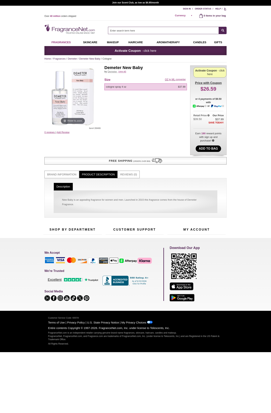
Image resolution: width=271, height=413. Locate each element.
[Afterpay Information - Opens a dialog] (200, 119)
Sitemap (150, 262)
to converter (175, 83)
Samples (69, 259)
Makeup (113, 42)
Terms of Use (56, 384)
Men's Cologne (51, 268)
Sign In (187, 9)
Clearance (69, 283)
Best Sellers (70, 277)
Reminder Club (196, 259)
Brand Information (61, 159)
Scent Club (70, 288)
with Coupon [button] (208, 71)
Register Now (174, 259)
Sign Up (203, 228)
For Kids (88, 253)
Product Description (98, 159)
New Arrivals (91, 271)
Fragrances (61, 42)
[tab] (61, 160)
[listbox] (146, 91)
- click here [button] (135, 51)
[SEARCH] (223, 30)
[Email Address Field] (88, 228)
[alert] (184, 15)
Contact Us (111, 259)
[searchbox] (163, 30)
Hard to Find (90, 283)
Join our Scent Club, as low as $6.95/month (135, 2)
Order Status (203, 9)
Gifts (218, 42)
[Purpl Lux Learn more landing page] (196, 270)
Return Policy (133, 253)
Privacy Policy (76, 384)
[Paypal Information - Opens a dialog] (217, 120)
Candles (88, 265)
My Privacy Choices (133, 384)
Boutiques (48, 280)
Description (63, 172)
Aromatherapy (72, 271)
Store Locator (133, 284)
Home (47, 58)
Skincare (90, 42)
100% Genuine (134, 278)
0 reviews (49, 132)
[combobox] (167, 30)
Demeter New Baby (90, 58)
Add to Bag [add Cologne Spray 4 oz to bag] (208, 144)
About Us (111, 265)
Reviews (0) (128, 159)
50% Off (68, 253)
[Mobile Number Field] (156, 228)
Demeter (73, 58)
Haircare (135, 42)
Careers (150, 278)
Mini (86, 277)
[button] (72, 140)
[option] (145, 91)
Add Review (63, 132)
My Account (173, 253)
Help (218, 9)
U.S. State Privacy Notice (103, 384)
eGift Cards (112, 271)
